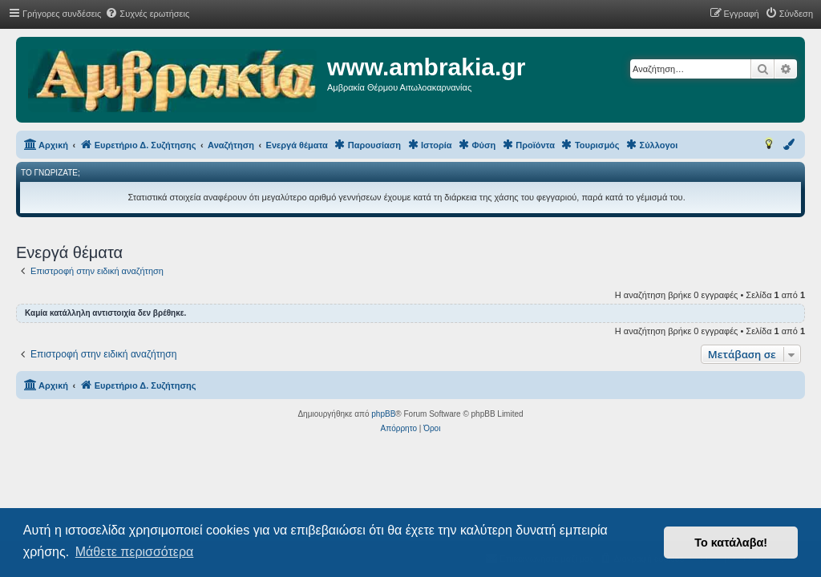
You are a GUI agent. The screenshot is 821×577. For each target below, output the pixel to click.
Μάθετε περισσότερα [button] (134, 552)
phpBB (383, 414)
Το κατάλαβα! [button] (730, 542)
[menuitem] (147, 13)
